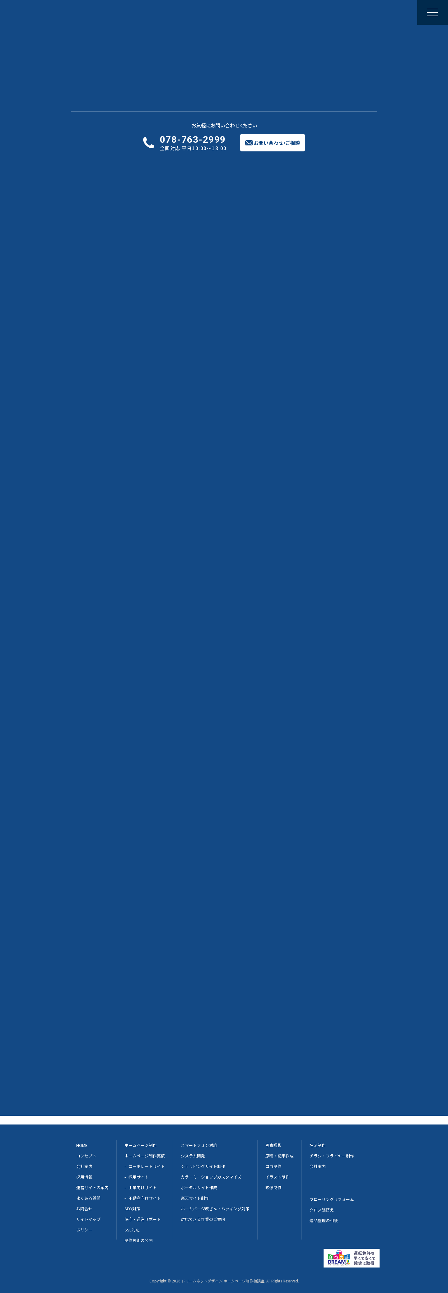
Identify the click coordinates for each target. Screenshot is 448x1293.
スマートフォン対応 (199, 1145)
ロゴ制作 (273, 1166)
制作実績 (172, 12)
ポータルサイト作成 (199, 1187)
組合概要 (97, 639)
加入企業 (97, 650)
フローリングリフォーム (332, 1199)
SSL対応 (132, 1230)
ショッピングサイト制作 (203, 1166)
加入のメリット (103, 618)
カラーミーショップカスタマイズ (211, 1177)
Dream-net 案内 (323, 860)
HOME (94, 608)
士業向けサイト (142, 1187)
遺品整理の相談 (324, 1220)
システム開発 (193, 1156)
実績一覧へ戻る (94, 47)
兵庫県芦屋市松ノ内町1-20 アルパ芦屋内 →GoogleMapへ (200, 1065)
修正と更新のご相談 (211, 12)
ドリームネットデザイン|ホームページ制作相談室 (222, 1280)
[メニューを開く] (432, 12)
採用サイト (138, 1177)
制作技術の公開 (138, 1240)
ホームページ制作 (135, 12)
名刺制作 (318, 1145)
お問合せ (97, 660)
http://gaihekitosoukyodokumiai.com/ (157, 305)
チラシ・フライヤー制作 (332, 1156)
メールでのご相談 (222, 860)
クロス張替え (322, 1210)
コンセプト (86, 1156)
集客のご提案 (256, 12)
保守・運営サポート (142, 1219)
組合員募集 (99, 629)
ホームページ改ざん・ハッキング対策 (215, 1209)
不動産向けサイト (144, 1198)
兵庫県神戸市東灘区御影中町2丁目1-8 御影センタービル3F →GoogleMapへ (215, 1035)
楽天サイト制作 (195, 1198)
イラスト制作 (277, 1177)
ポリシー (97, 682)
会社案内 (288, 12)
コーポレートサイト (146, 1166)
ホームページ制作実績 (144, 1156)
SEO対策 (132, 1209)
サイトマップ (101, 671)
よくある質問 (88, 1198)
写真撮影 (273, 1145)
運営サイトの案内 (92, 1187)
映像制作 (273, 1187)
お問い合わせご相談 (397, 12)
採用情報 (84, 1177)
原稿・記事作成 (279, 1156)
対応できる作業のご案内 (203, 1219)
